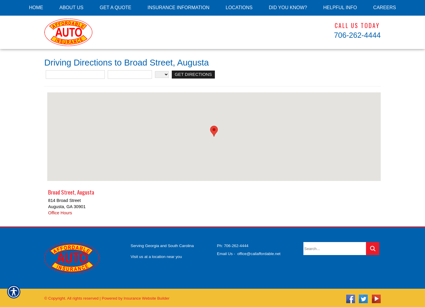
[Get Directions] (193, 75)
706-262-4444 (357, 35)
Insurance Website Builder (146, 296)
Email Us (225, 251)
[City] (130, 74)
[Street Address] (75, 74)
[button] (214, 131)
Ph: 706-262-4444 (233, 243)
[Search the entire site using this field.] (334, 246)
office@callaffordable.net (258, 251)
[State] (162, 74)
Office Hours (60, 212)
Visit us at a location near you (156, 254)
